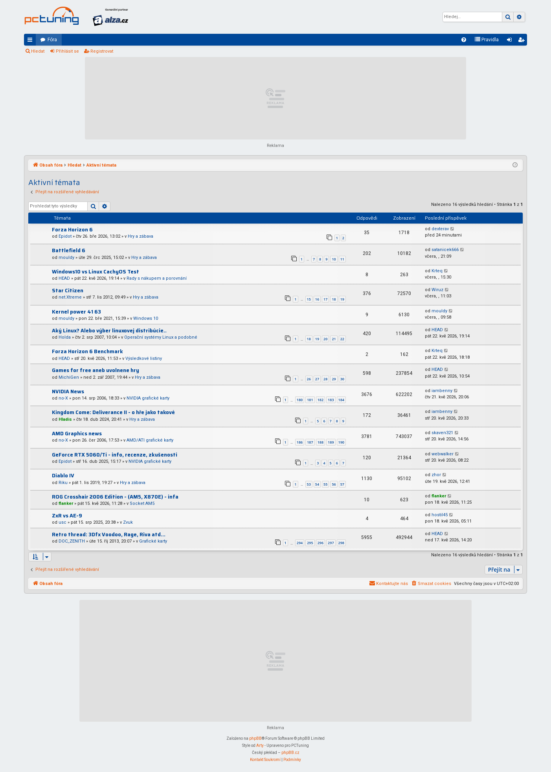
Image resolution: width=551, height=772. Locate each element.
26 (309, 378)
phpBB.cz (290, 752)
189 (331, 442)
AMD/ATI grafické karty (150, 440)
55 (325, 484)
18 (334, 299)
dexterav (440, 228)
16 (317, 299)
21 (334, 338)
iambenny (442, 390)
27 (317, 378)
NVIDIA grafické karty (148, 398)
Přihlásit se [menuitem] (511, 41)
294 (300, 542)
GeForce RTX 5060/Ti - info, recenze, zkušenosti (114, 455)
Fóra (52, 39)
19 (342, 299)
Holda (65, 337)
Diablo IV (63, 475)
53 (309, 484)
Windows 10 (145, 318)
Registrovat (101, 51)
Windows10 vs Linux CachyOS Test (95, 272)
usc (62, 522)
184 (341, 399)
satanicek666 (445, 249)
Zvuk (128, 522)
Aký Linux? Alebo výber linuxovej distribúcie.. (109, 330)
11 (342, 259)
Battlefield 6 (68, 250)
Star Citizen (67, 290)
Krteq (437, 270)
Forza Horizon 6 (72, 230)
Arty (260, 745)
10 (334, 259)
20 (325, 338)
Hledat (37, 51)
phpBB (255, 738)
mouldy (66, 257)
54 (317, 484)
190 (341, 442)
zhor (436, 474)
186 (300, 442)
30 (342, 378)
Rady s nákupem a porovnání (157, 278)
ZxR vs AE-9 (67, 516)
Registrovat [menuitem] (522, 41)
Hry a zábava (140, 236)
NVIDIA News (68, 391)
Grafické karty (153, 541)
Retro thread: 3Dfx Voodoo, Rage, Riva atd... (108, 534)
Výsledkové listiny (143, 358)
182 (320, 399)
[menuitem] (464, 40)
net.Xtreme (70, 297)
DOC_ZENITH (72, 541)
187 (310, 442)
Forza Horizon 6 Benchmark (87, 351)
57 (342, 484)
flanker (66, 503)
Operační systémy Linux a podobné (160, 337)
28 (325, 378)
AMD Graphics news (77, 433)
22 (342, 338)
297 (331, 542)
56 (334, 484)
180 (300, 399)
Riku (63, 482)
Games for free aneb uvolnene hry (95, 370)
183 (331, 399)
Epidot (65, 236)
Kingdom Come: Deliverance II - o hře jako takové (113, 412)
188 (320, 442)
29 (334, 378)
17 (325, 299)
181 (310, 399)
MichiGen (69, 377)
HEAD (64, 278)
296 (320, 542)
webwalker (443, 454)
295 (310, 542)
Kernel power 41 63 (76, 312)
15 (309, 299)
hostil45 (440, 514)
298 (341, 542)
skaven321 (442, 432)
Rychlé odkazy (31, 41)
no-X (63, 398)
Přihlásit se (67, 51)
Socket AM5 (142, 503)
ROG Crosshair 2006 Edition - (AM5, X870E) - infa (115, 497)
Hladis (65, 419)
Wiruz (437, 289)
